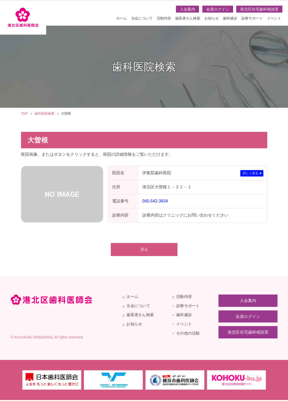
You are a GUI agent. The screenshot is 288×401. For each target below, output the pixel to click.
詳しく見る (250, 173)
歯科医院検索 (44, 113)
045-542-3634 (155, 201)
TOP (24, 113)
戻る (144, 250)
